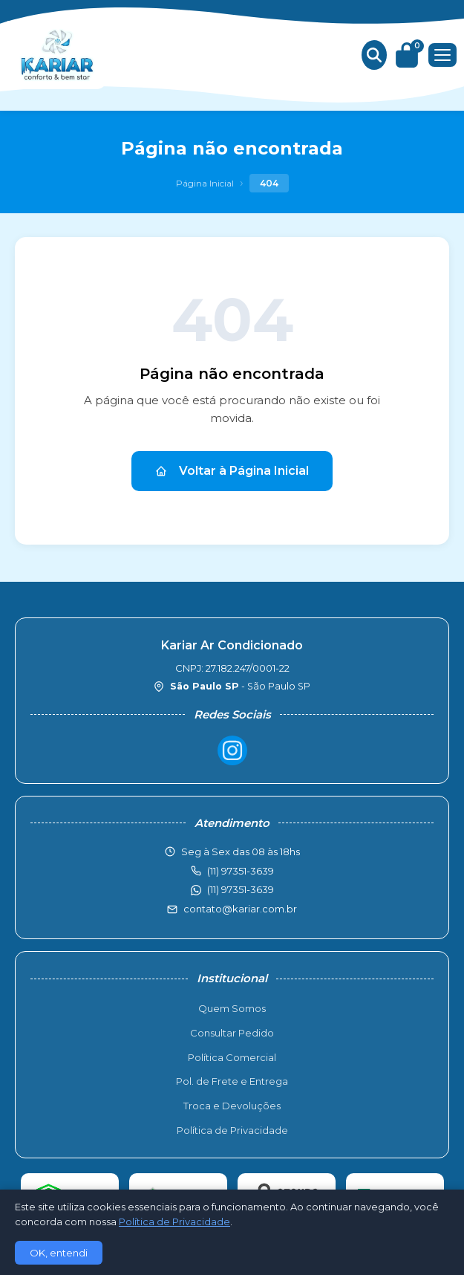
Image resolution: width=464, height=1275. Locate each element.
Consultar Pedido (232, 1033)
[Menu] (442, 55)
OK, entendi (59, 1253)
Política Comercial (232, 1057)
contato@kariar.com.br (240, 909)
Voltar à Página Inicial (232, 471)
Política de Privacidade (232, 1130)
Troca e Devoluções (232, 1106)
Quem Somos (232, 1008)
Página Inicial (205, 183)
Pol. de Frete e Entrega (232, 1081)
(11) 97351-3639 (240, 889)
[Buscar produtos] (374, 55)
